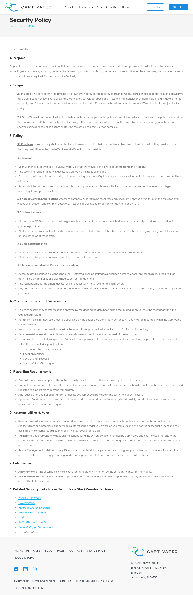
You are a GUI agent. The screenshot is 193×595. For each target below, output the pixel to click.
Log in (155, 7)
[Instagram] (35, 569)
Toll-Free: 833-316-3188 (29, 587)
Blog (49, 550)
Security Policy (28, 25)
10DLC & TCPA (24, 557)
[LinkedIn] (25, 569)
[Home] (13, 25)
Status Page (96, 550)
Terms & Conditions (43, 580)
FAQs (61, 550)
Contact (76, 550)
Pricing (18, 550)
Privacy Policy (21, 580)
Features (33, 550)
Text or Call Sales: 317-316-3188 (95, 580)
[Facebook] (16, 569)
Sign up (178, 7)
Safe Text (65, 580)
